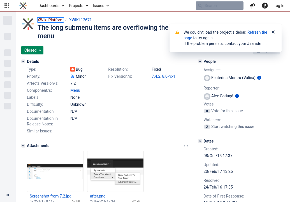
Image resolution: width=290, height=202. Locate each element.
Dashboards (48, 5)
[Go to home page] (23, 5)
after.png (98, 196)
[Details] (23, 61)
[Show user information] (259, 77)
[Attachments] (23, 146)
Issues (98, 5)
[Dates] (200, 141)
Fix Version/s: (120, 76)
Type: (31, 69)
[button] (7, 5)
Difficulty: (35, 104)
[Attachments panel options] (186, 146)
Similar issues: (39, 131)
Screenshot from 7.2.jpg (50, 196)
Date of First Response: (224, 196)
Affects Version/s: (42, 83)
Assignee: (212, 70)
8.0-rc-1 (168, 76)
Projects (76, 5)
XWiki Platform (51, 20)
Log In (279, 5)
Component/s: (39, 90)
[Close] (273, 32)
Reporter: (212, 88)
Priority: (33, 76)
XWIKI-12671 (80, 20)
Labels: (33, 97)
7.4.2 (156, 76)
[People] (200, 61)
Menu (75, 90)
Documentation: (41, 111)
